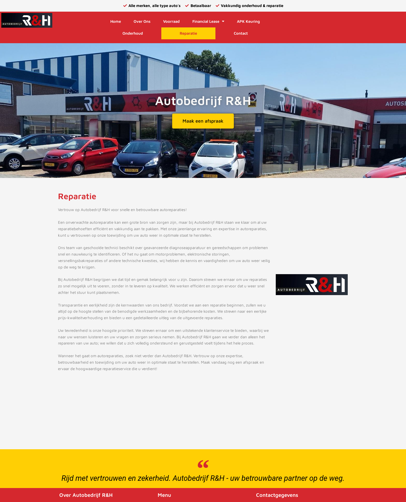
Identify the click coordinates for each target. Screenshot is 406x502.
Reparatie (188, 33)
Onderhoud (132, 33)
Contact (241, 33)
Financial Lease (208, 21)
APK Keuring (248, 21)
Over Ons (142, 21)
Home (115, 21)
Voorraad (171, 21)
